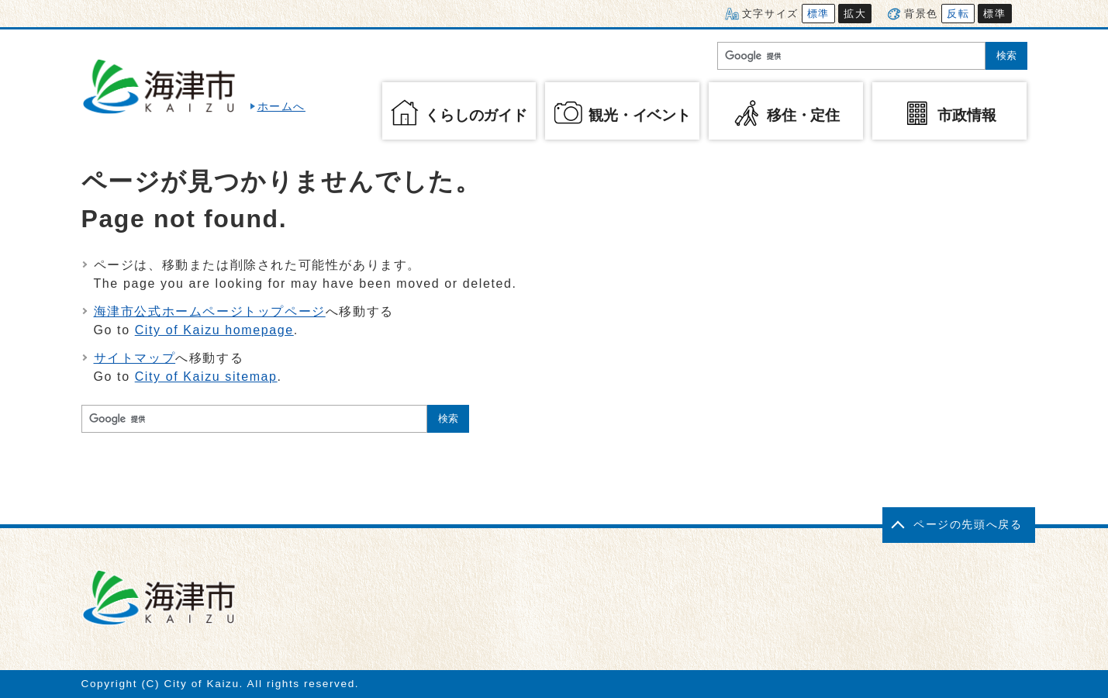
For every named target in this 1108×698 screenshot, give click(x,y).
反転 (958, 13)
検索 (1006, 55)
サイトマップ (135, 358)
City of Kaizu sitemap (206, 376)
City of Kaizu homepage (214, 330)
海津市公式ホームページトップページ (210, 311)
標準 (818, 13)
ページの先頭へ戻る (967, 524)
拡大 (855, 13)
